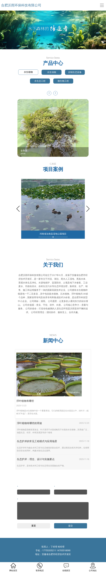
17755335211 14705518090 (56, 550)
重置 (33, 525)
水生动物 (51, 72)
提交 (70, 525)
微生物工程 (63, 81)
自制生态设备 (75, 72)
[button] (50, 47)
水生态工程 (39, 81)
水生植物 (28, 72)
